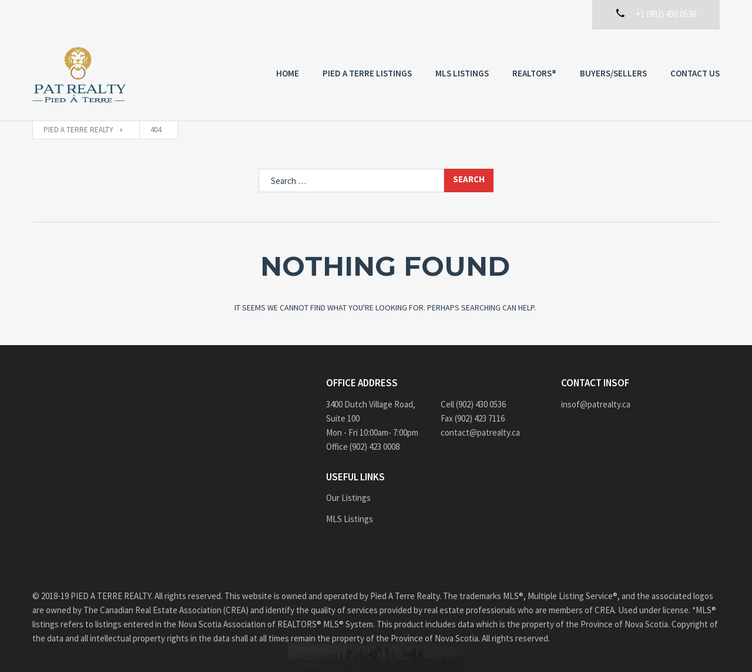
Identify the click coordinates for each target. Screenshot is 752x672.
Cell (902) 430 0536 (473, 404)
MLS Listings (462, 73)
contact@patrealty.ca (480, 432)
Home (287, 73)
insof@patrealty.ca (595, 404)
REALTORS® (534, 73)
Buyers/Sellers (613, 73)
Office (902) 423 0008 (363, 446)
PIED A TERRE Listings (367, 73)
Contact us (695, 73)
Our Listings (348, 497)
